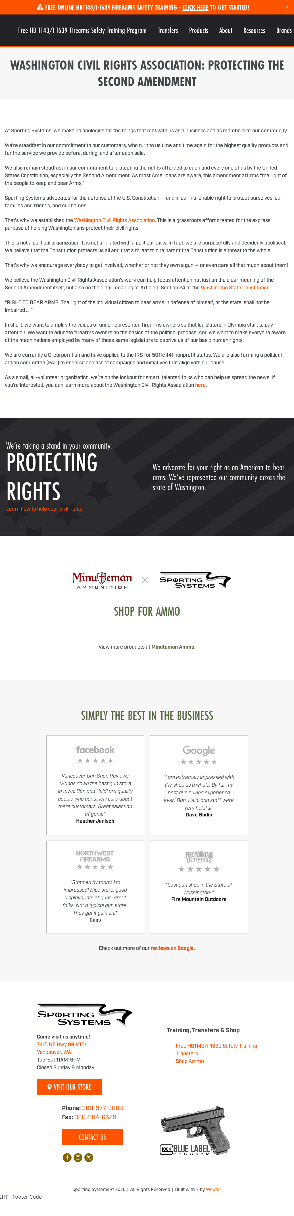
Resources (254, 30)
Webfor (213, 1189)
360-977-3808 (102, 1108)
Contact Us (92, 1137)
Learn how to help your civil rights (44, 509)
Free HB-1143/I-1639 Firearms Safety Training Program (82, 30)
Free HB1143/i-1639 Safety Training (216, 1046)
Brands (284, 30)
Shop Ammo (190, 1061)
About (225, 30)
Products (198, 30)
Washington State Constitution (235, 288)
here (200, 385)
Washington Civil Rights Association (114, 220)
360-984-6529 (95, 1117)
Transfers (168, 30)
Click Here (195, 7)
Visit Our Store (69, 1087)
